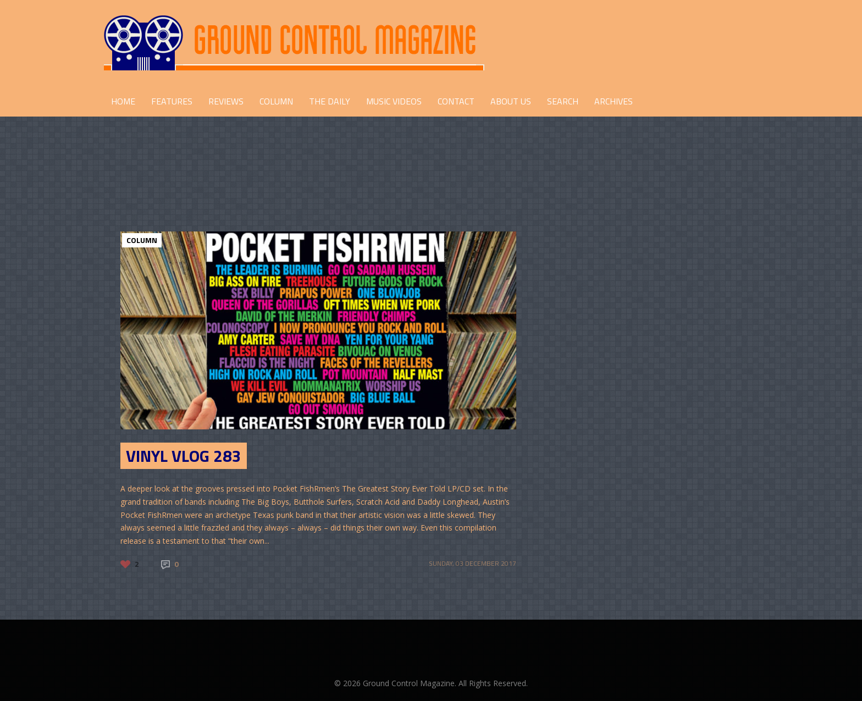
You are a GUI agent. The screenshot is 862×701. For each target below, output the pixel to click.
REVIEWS (226, 101)
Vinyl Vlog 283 (183, 455)
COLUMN (276, 101)
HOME (123, 101)
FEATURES (171, 101)
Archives (613, 101)
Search (562, 101)
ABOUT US (510, 101)
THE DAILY (329, 101)
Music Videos (394, 101)
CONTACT (456, 101)
